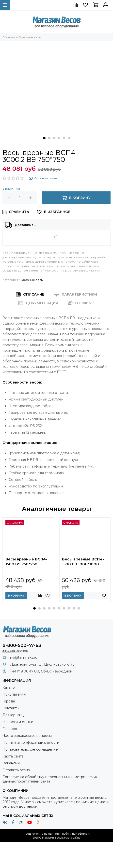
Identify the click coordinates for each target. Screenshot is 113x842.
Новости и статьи (17, 722)
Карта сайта (13, 756)
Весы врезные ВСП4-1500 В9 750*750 (26, 561)
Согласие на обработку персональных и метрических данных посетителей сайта (49, 779)
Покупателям (14, 694)
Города (8, 701)
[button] (44, 138)
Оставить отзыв (16, 770)
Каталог (9, 687)
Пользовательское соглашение (30, 749)
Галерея (9, 729)
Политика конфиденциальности (30, 742)
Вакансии (11, 763)
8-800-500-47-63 (21, 645)
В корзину (16, 595)
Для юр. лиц (13, 715)
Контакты (10, 708)
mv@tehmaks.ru (23, 657)
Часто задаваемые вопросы (27, 735)
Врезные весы (32, 280)
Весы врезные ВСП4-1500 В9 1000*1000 (83, 561)
